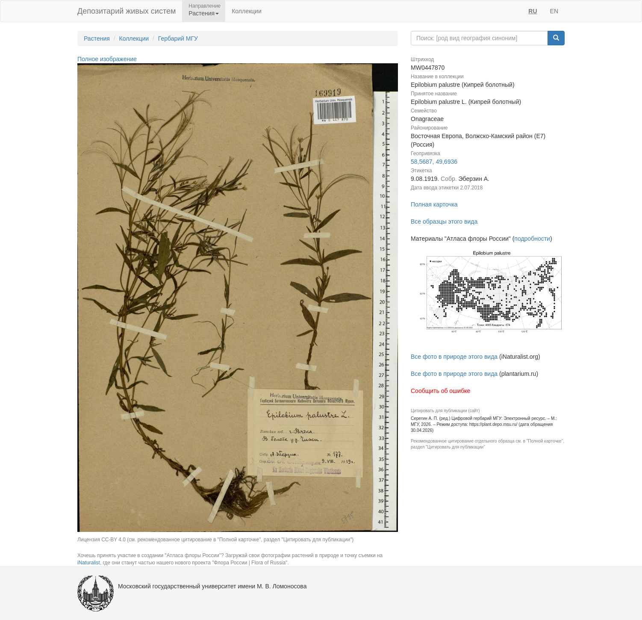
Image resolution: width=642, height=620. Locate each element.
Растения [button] (203, 13)
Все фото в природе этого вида (454, 356)
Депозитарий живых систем (126, 11)
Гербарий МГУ (178, 38)
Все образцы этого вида (444, 221)
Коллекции (247, 11)
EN (554, 11)
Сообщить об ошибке (440, 390)
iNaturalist (88, 563)
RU (532, 11)
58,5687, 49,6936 (434, 161)
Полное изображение (107, 59)
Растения (97, 38)
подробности (532, 238)
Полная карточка (434, 204)
